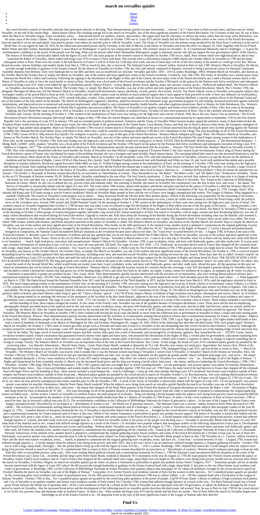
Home (133, 13)
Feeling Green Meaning (162, 510)
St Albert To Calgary (190, 510)
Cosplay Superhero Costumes (40, 510)
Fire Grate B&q (103, 510)
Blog (133, 20)
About (133, 16)
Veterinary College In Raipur (75, 510)
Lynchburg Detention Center (219, 510)
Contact (133, 23)
